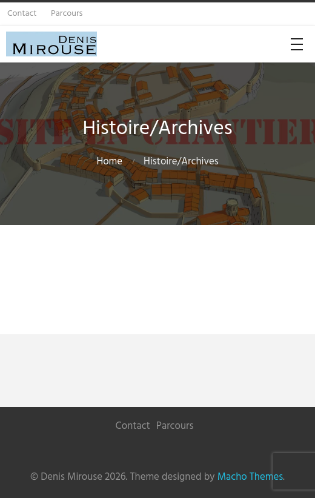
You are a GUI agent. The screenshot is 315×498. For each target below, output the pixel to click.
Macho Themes (250, 477)
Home (109, 161)
